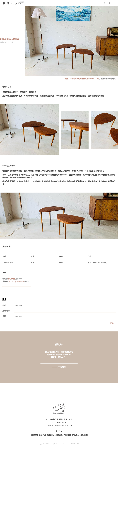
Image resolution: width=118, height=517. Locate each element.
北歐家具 (59, 435)
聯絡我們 (11, 279)
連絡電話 (6, 311)
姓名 (4, 305)
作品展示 (75, 435)
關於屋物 (34, 435)
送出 (112, 323)
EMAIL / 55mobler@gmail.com (59, 425)
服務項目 (50, 435)
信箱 (4, 316)
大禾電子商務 (75, 444)
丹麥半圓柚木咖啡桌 (108, 79)
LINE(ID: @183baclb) (16, 281)
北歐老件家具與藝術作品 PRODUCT (82, 79)
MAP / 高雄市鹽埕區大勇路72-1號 (59, 419)
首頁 (66, 79)
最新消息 (42, 435)
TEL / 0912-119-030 (59, 422)
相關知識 (67, 435)
